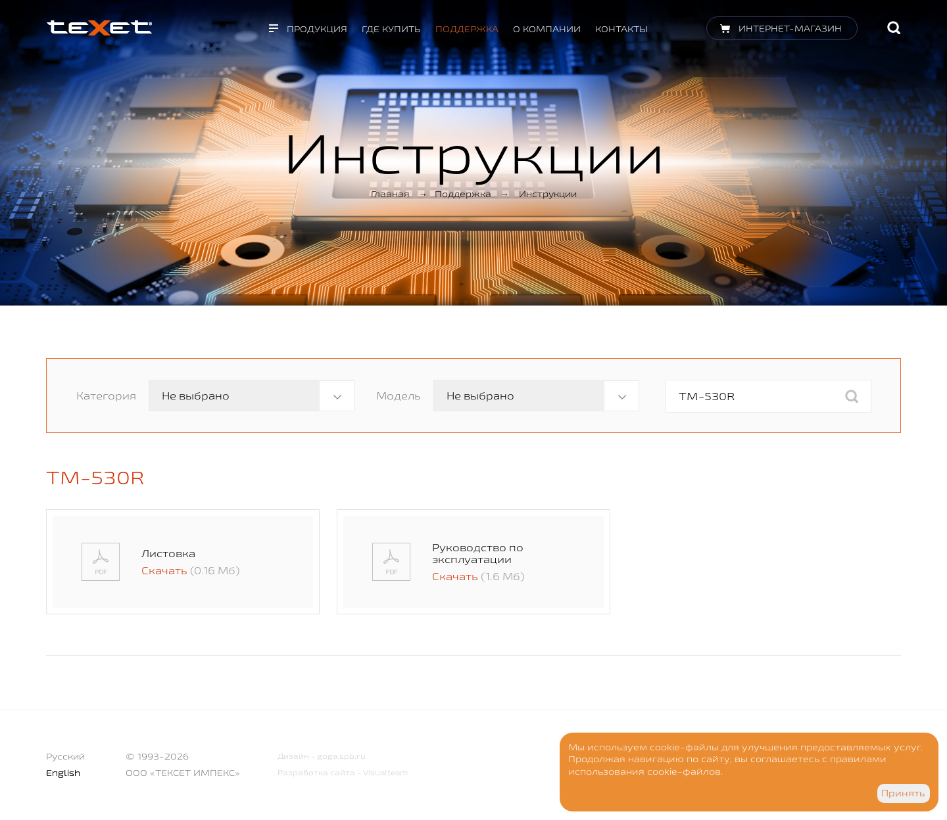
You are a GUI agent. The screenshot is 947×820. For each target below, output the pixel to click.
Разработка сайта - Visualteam (343, 772)
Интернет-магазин (790, 28)
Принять (903, 793)
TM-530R (95, 477)
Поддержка (466, 29)
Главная (390, 194)
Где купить (391, 29)
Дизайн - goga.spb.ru (322, 756)
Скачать (164, 570)
